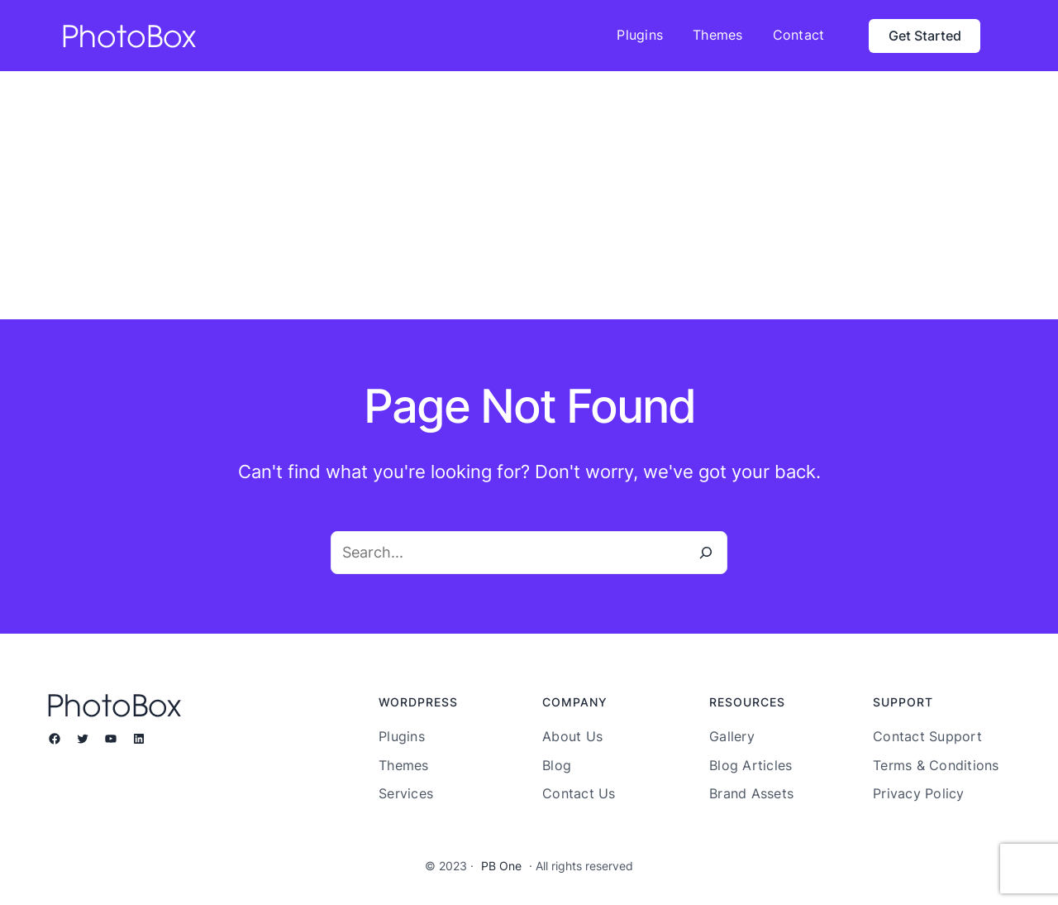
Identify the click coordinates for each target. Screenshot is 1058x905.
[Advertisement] (529, 195)
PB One (501, 866)
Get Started (925, 35)
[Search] (706, 552)
